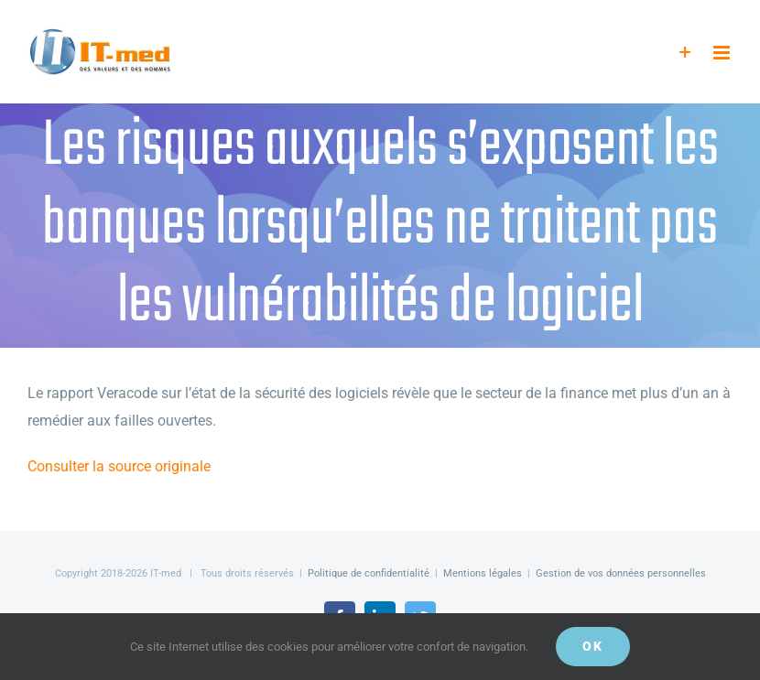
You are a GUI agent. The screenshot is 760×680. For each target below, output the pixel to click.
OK (592, 646)
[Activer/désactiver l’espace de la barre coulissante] (685, 52)
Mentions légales (482, 573)
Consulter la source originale (119, 466)
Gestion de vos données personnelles (621, 573)
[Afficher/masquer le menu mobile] (723, 52)
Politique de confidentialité (368, 573)
